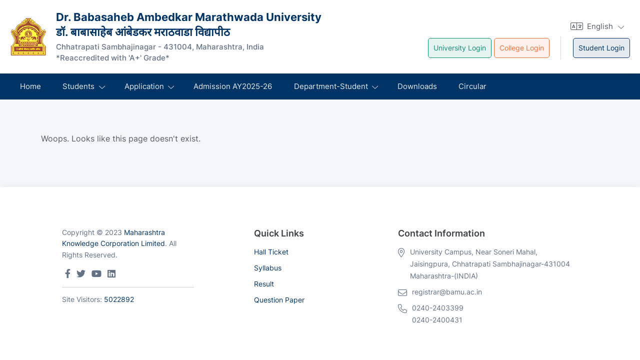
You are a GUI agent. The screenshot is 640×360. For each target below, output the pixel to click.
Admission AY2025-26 (233, 86)
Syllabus (268, 268)
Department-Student (331, 86)
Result (264, 284)
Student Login (601, 48)
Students (78, 86)
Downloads (417, 86)
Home (30, 86)
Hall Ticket (271, 252)
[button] (596, 26)
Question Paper (279, 300)
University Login (460, 48)
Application (144, 86)
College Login (522, 48)
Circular (472, 86)
